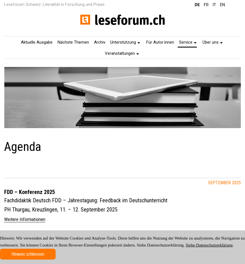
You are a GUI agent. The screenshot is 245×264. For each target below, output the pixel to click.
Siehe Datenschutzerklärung (209, 245)
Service (188, 42)
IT (214, 4)
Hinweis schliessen (27, 254)
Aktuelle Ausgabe (37, 42)
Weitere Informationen (24, 219)
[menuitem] (37, 42)
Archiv (99, 42)
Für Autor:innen (160, 42)
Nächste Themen (73, 42)
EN (222, 4)
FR (206, 4)
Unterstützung (125, 42)
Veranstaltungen (122, 53)
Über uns (212, 42)
